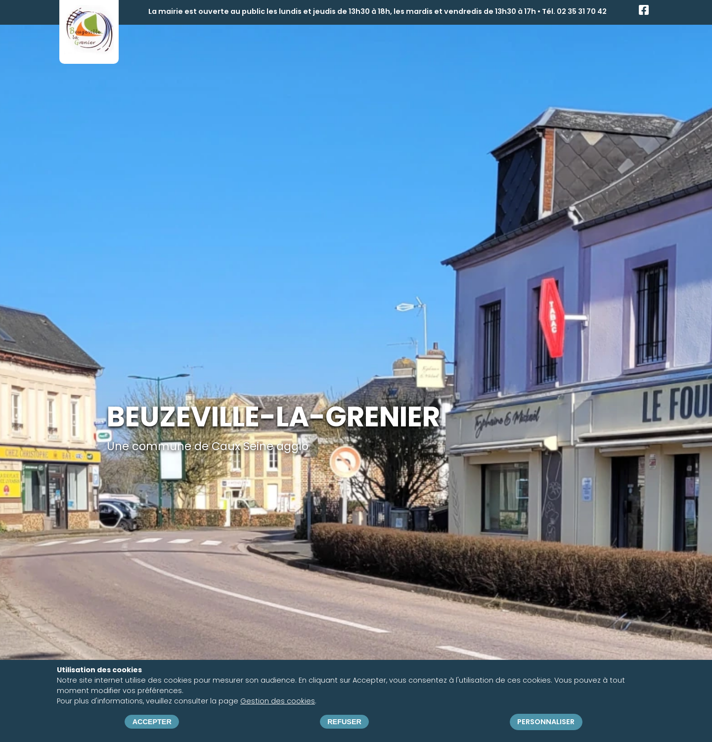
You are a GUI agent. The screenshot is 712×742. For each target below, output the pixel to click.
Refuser (344, 722)
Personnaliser (546, 722)
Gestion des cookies (277, 701)
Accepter (152, 722)
